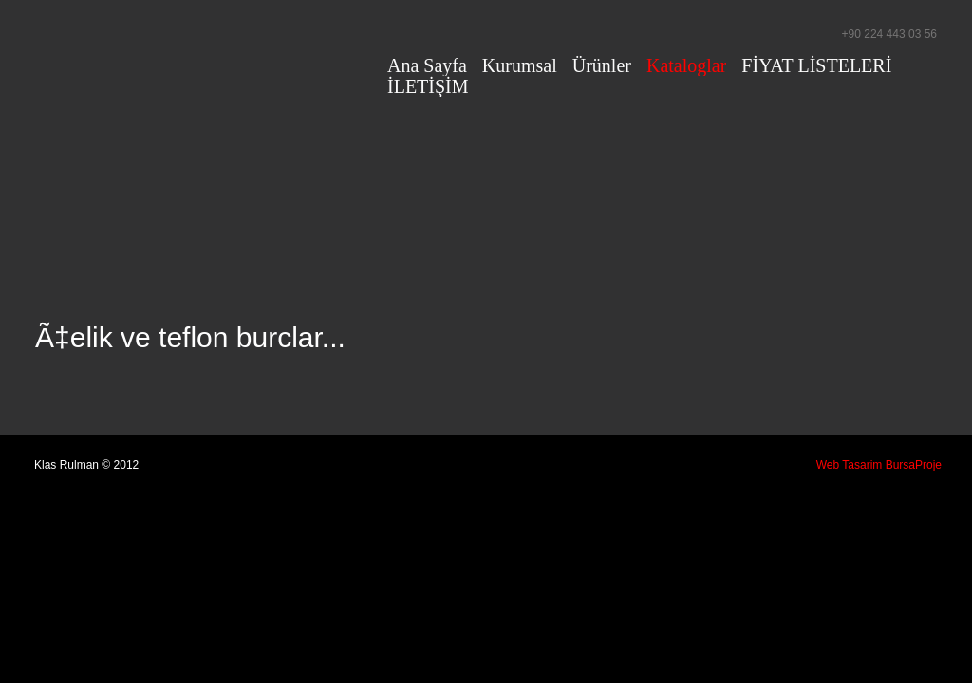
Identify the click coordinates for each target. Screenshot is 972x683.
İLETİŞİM (428, 86)
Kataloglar (686, 65)
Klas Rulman (201, 51)
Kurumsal (519, 65)
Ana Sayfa (427, 65)
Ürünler (601, 65)
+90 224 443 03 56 (889, 34)
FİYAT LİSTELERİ (816, 65)
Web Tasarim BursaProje (879, 464)
